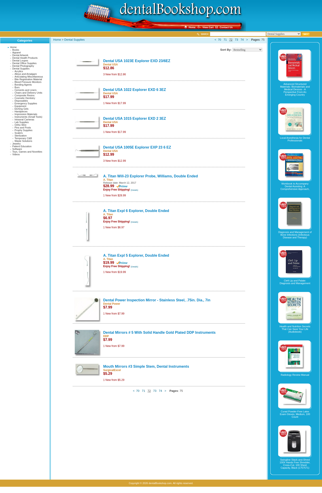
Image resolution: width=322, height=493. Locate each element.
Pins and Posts (23, 127)
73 (236, 39)
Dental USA (110, 64)
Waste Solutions (23, 141)
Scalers (19, 133)
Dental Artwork (20, 55)
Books (15, 49)
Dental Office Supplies (24, 63)
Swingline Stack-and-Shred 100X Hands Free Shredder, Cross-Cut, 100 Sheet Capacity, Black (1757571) (295, 463)
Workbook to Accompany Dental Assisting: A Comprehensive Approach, (294, 186)
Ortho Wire (20, 125)
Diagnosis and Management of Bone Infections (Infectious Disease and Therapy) (294, 235)
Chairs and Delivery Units (28, 92)
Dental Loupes (20, 60)
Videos (16, 154)
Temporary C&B (23, 138)
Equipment (20, 106)
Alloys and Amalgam (26, 74)
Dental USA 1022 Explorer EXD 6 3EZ (134, 90)
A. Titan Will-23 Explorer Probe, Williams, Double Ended (150, 176)
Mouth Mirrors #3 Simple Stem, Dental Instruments (146, 366)
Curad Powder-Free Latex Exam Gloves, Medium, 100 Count (295, 414)
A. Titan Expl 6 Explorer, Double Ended (136, 211)
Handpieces (21, 111)
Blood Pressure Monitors (28, 82)
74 (242, 39)
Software (17, 149)
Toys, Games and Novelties (27, 151)
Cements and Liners (25, 90)
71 (225, 39)
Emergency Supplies (26, 103)
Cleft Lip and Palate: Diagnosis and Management (295, 282)
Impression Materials (26, 114)
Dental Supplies (21, 68)
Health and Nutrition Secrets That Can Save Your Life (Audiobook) (295, 329)
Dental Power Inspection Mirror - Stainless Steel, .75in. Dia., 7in (156, 300)
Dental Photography (23, 66)
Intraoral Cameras (24, 119)
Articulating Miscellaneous (29, 76)
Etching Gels (21, 108)
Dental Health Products (25, 58)
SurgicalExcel (112, 370)
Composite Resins (24, 95)
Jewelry (16, 143)
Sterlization (21, 135)
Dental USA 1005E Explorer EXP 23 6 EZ (137, 147)
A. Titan (108, 179)
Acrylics (19, 71)
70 (219, 39)
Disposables (21, 100)
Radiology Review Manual (295, 374)
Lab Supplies (22, 122)
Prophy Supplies (23, 130)
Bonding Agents (23, 84)
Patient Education (22, 146)
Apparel (16, 52)
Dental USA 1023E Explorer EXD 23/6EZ (136, 61)
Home (13, 47)
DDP (106, 336)
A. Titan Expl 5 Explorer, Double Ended (136, 255)
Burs (17, 87)
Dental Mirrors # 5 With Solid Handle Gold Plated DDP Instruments (159, 332)
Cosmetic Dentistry (25, 98)
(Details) (134, 190)
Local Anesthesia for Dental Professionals (295, 139)
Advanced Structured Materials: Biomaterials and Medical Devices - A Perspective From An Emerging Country (295, 89)
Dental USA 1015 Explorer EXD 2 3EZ (134, 118)
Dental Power (111, 303)
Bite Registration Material (28, 79)
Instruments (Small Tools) (28, 116)
